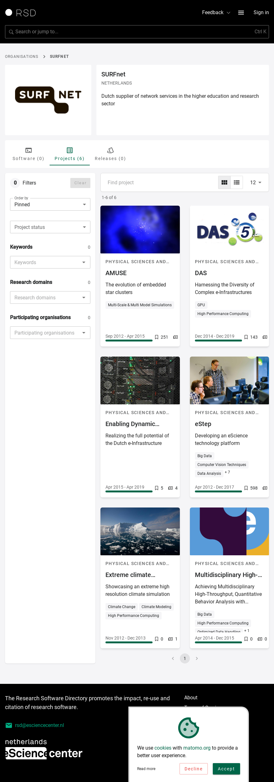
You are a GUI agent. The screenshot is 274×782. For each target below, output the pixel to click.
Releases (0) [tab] (110, 154)
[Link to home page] (22, 12)
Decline (194, 770)
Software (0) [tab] (29, 154)
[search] (137, 31)
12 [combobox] (253, 183)
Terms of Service (202, 708)
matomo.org (197, 749)
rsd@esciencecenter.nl (34, 725)
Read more (146, 770)
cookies (162, 749)
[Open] (83, 262)
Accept (226, 770)
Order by (21, 198)
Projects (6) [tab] (70, 154)
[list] (236, 182)
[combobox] (50, 227)
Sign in (261, 12)
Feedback (216, 12)
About (190, 698)
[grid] (224, 182)
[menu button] (241, 12)
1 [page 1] (185, 658)
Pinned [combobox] (22, 205)
